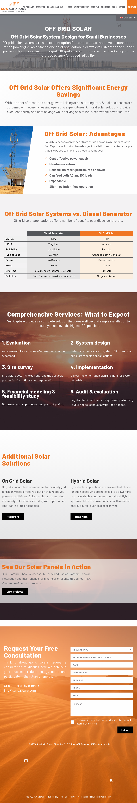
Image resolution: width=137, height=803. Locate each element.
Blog (114, 7)
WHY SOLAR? (28, 7)
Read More (13, 516)
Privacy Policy (104, 796)
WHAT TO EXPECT (81, 7)
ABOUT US (95, 7)
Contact (132, 7)
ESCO (70, 7)
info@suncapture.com (20, 690)
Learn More (91, 723)
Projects (105, 7)
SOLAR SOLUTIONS (55, 7)
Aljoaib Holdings (69, 796)
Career (122, 7)
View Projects (15, 591)
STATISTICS (40, 7)
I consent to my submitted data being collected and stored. (104, 722)
